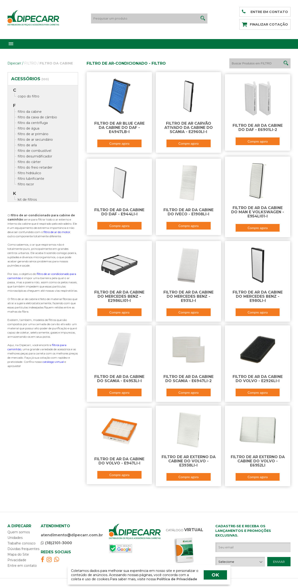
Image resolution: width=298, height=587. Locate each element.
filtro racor (26, 184)
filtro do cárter (29, 162)
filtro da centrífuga (33, 123)
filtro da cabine (30, 111)
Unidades (15, 538)
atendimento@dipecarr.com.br (72, 535)
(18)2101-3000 (56, 543)
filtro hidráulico (29, 173)
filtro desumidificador (35, 156)
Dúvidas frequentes (23, 549)
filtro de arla (27, 145)
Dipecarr (15, 63)
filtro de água (28, 128)
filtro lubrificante (31, 178)
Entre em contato (22, 566)
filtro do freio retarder (35, 167)
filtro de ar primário (33, 134)
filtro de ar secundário (35, 139)
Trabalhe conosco (21, 543)
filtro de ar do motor (57, 232)
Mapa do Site (18, 554)
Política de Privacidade (176, 579)
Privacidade (16, 560)
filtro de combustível (34, 151)
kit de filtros (27, 199)
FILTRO (31, 63)
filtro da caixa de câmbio (37, 117)
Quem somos (18, 532)
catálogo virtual (53, 362)
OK (215, 575)
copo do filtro (28, 96)
